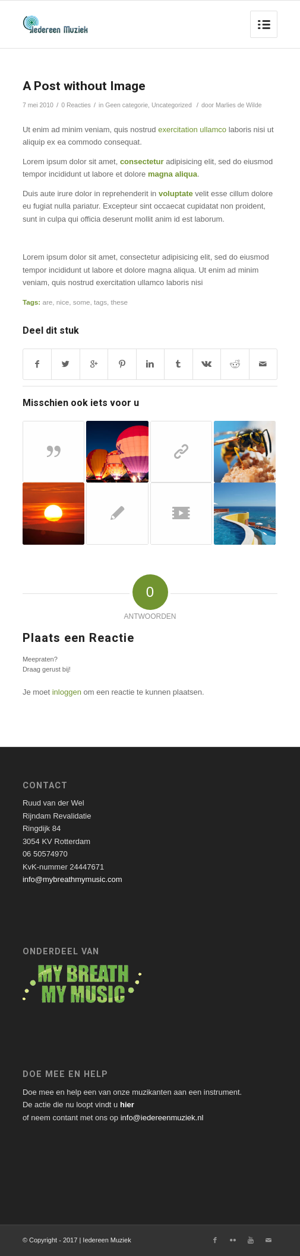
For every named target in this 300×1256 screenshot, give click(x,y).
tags (100, 302)
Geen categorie (126, 104)
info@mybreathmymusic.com (72, 879)
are (47, 302)
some (81, 302)
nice (62, 302)
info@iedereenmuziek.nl (162, 1117)
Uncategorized (171, 104)
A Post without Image (84, 86)
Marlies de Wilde (239, 104)
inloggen (66, 692)
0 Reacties (76, 104)
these (119, 302)
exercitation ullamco (192, 129)
